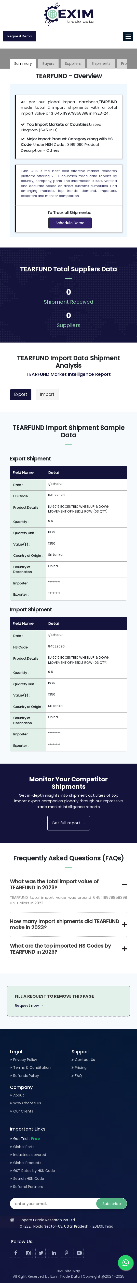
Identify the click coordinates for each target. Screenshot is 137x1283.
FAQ (78, 1075)
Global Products (27, 1162)
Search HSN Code (28, 1178)
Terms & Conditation (32, 1067)
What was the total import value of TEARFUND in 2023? (54, 884)
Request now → (29, 1005)
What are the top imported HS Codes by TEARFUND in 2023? (60, 949)
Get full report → (69, 823)
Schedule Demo (70, 222)
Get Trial (26, 1138)
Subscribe (111, 1203)
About (18, 1095)
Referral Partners (28, 1186)
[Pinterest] (66, 1253)
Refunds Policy (26, 1075)
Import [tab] (47, 394)
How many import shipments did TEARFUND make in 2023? (64, 924)
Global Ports (23, 1146)
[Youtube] (78, 1253)
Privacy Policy (25, 1059)
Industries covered (29, 1154)
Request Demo (19, 36)
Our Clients (23, 1111)
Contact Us (85, 1059)
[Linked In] (53, 1253)
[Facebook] (15, 1253)
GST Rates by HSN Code (34, 1170)
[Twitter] (40, 1253)
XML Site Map (68, 1271)
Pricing (81, 1067)
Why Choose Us (27, 1103)
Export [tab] (20, 394)
